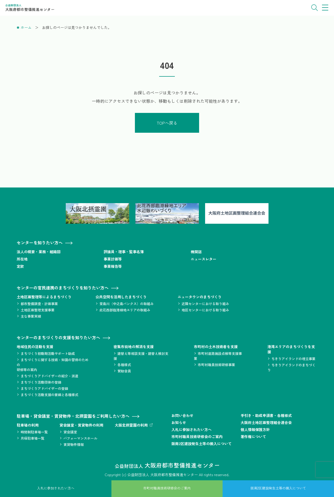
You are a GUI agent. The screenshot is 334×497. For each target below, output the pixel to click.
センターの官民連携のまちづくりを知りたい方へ (63, 287)
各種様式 (124, 364)
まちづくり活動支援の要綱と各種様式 (49, 394)
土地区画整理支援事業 (38, 309)
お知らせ (178, 422)
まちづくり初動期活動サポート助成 (48, 353)
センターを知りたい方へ (40, 242)
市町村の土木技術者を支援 (216, 346)
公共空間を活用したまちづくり (121, 296)
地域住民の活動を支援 (35, 346)
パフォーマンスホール (80, 438)
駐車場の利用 (28, 425)
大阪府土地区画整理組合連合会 (266, 422)
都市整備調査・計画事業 (39, 303)
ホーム (26, 27)
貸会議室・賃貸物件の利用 (81, 425)
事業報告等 (113, 266)
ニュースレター (203, 259)
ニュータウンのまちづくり (200, 296)
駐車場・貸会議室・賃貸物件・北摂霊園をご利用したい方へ (73, 416)
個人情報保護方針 (255, 429)
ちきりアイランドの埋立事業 (293, 358)
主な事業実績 (31, 316)
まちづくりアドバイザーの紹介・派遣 (49, 375)
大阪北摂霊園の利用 (131, 425)
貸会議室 (70, 431)
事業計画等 (113, 259)
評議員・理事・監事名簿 (124, 251)
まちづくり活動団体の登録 (41, 382)
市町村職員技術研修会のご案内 (197, 436)
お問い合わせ (182, 415)
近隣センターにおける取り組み (205, 303)
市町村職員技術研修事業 (216, 364)
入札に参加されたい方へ (191, 429)
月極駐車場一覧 (32, 438)
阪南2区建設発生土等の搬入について (201, 443)
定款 (20, 266)
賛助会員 (124, 370)
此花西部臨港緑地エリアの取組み (124, 309)
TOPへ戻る (167, 123)
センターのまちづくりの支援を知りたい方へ (58, 337)
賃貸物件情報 (73, 444)
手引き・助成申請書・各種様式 (266, 415)
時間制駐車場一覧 (34, 431)
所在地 (22, 259)
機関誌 (196, 251)
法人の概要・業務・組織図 (39, 251)
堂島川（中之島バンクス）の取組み (126, 303)
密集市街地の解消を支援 (134, 346)
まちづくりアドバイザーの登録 (44, 388)
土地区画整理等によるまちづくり (44, 296)
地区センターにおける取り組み (205, 309)
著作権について (253, 436)
